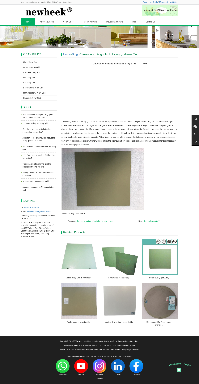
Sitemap (99, 378)
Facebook (136, 367)
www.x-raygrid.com (84, 341)
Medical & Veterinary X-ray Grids (119, 322)
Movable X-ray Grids (168, 2)
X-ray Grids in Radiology (118, 278)
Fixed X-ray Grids (150, 2)
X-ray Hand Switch (89, 345)
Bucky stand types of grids (78, 322)
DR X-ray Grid (29, 77)
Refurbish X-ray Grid (32, 98)
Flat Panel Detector (128, 345)
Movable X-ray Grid (114, 22)
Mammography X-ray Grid (34, 93)
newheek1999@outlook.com (39, 211)
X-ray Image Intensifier (130, 349)
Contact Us (150, 22)
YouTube (81, 367)
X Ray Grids (68, 22)
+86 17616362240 (32, 207)
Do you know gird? (151, 221)
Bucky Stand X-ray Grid (33, 88)
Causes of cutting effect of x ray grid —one (94, 221)
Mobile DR (64, 349)
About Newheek (47, 22)
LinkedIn (118, 367)
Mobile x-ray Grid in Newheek (78, 278)
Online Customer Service (179, 364)
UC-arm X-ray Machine (77, 349)
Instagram (99, 367)
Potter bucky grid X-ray (159, 278)
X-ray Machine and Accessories (97, 349)
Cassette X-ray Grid (31, 72)
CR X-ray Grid (29, 83)
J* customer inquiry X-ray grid (35, 123)
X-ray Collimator (115, 349)
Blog (134, 22)
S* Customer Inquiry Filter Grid (36, 181)
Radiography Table (114, 345)
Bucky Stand (101, 345)
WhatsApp (63, 367)
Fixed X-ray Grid (90, 22)
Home (28, 22)
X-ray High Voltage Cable (73, 345)
